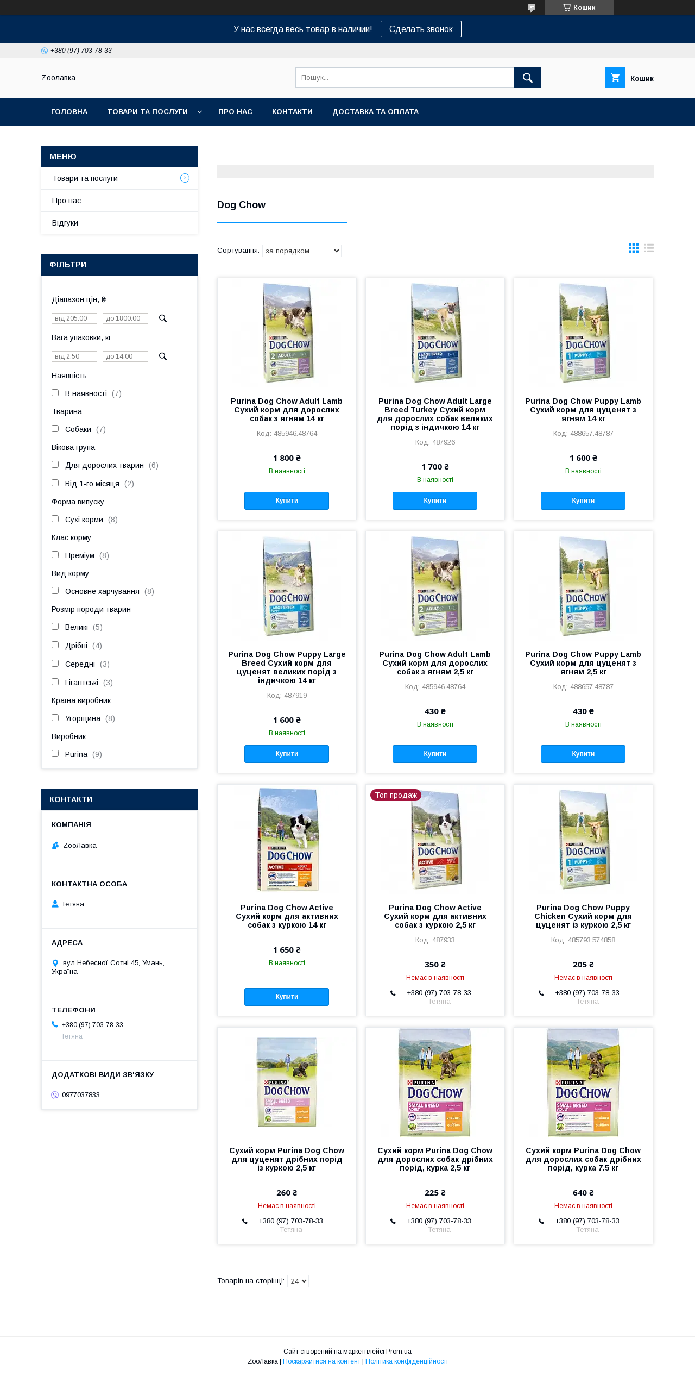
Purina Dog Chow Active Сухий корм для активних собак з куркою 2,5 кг (435, 916)
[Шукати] (527, 77)
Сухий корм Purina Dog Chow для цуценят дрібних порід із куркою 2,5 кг (286, 1159)
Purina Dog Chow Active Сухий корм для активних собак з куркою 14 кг (287, 916)
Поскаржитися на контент (322, 1361)
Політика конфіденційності (406, 1361)
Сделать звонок (421, 29)
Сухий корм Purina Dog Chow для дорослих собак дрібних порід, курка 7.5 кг (583, 1159)
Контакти (292, 112)
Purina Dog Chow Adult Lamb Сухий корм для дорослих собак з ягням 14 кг (287, 410)
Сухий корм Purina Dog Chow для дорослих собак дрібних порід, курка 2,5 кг (435, 1159)
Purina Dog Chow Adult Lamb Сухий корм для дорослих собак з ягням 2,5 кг (435, 663)
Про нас (235, 112)
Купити (286, 500)
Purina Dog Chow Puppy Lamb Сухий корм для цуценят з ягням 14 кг (583, 410)
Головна (69, 112)
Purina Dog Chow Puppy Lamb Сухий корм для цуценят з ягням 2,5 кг (583, 663)
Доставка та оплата (375, 112)
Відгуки (65, 222)
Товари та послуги (147, 112)
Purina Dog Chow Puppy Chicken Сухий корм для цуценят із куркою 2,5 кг (583, 916)
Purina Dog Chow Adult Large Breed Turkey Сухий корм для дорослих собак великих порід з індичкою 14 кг (435, 414)
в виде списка (649, 250)
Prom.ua (399, 1351)
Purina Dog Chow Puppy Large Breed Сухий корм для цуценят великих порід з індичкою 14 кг (287, 667)
